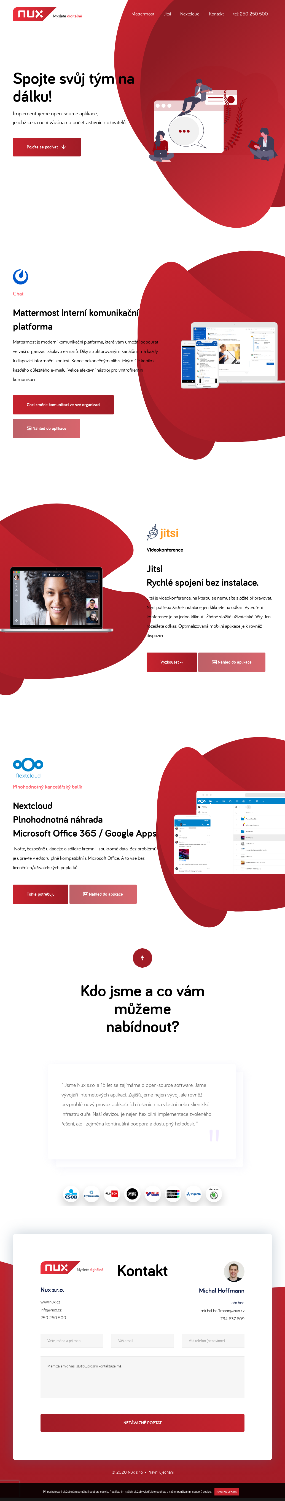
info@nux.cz (51, 1312)
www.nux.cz (50, 1304)
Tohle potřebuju (41, 894)
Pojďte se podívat (47, 147)
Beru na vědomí (226, 1492)
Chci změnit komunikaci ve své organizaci (63, 405)
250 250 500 (53, 1320)
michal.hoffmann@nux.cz (222, 1313)
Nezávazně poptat (142, 1425)
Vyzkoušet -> (171, 662)
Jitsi (167, 13)
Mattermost (142, 13)
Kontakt (216, 13)
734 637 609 (232, 1321)
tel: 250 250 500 (250, 13)
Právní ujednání (160, 1475)
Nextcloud (190, 13)
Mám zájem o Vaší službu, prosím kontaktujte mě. (142, 1380)
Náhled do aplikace (46, 428)
